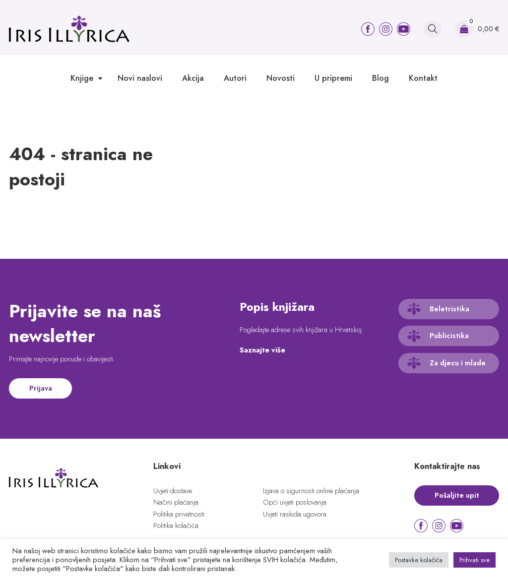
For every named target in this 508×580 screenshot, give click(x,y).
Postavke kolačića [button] (419, 560)
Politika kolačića (175, 525)
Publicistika (449, 336)
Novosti (280, 78)
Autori (235, 78)
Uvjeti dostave (172, 491)
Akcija (193, 78)
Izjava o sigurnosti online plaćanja (311, 491)
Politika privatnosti (178, 514)
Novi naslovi (140, 78)
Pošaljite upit (457, 495)
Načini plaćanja (175, 502)
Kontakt (423, 78)
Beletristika (449, 309)
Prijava (40, 388)
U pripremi (333, 78)
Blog (380, 78)
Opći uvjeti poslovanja (294, 502)
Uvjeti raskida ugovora (294, 514)
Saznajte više (262, 350)
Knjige (81, 78)
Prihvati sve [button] (474, 560)
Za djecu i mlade (458, 363)
